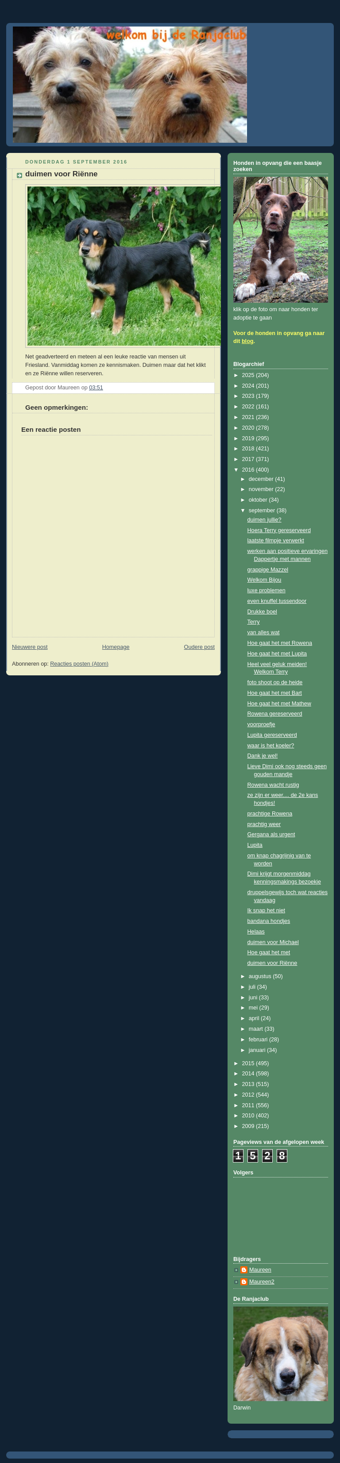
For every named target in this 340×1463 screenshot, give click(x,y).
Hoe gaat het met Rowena (280, 643)
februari (259, 1039)
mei (254, 1008)
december (262, 479)
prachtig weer (264, 824)
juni (254, 997)
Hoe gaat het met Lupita (277, 654)
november (262, 489)
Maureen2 (261, 1282)
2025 (249, 375)
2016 (249, 470)
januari (258, 1050)
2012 (249, 1095)
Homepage (116, 647)
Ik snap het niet (266, 910)
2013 (249, 1084)
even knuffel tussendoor (277, 601)
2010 (249, 1115)
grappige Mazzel (268, 570)
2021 (249, 417)
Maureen (260, 1270)
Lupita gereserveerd (272, 735)
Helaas (256, 932)
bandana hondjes (268, 921)
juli (253, 987)
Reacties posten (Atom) (79, 664)
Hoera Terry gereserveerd (279, 530)
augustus (261, 976)
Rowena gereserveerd (274, 714)
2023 (249, 396)
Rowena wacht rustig (273, 785)
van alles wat (263, 632)
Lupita (255, 845)
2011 (249, 1105)
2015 (249, 1063)
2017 (249, 459)
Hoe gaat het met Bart (274, 693)
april (255, 1018)
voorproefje (261, 724)
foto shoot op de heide (275, 682)
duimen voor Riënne (272, 963)
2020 (249, 428)
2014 (249, 1074)
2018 (249, 449)
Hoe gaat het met (268, 952)
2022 (249, 407)
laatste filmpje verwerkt (275, 540)
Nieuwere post (30, 647)
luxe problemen (266, 590)
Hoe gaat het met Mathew (279, 704)
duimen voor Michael (273, 942)
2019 (249, 438)
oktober (259, 500)
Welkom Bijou (264, 580)
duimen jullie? (264, 520)
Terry (253, 622)
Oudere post (199, 647)
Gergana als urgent (271, 834)
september (263, 510)
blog (248, 341)
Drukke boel (262, 612)
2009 (249, 1126)
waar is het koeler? (270, 746)
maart (257, 1029)
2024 (249, 386)
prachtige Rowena (270, 814)
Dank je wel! (262, 756)
